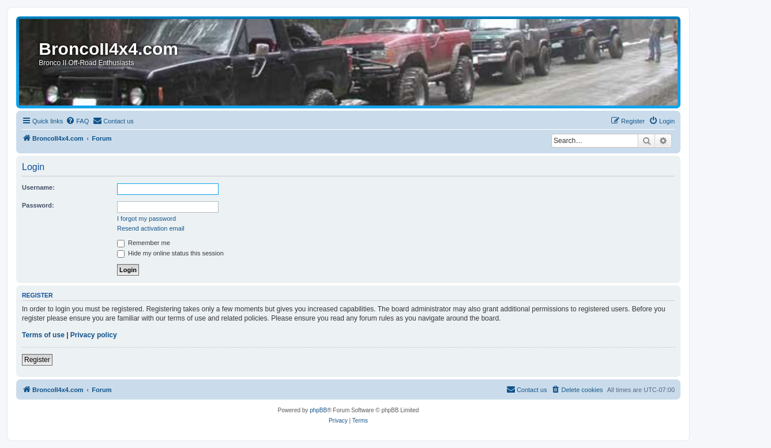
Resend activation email (151, 228)
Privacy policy (93, 335)
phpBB (318, 410)
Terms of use (43, 335)
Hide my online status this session (170, 253)
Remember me (143, 242)
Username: (38, 187)
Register (37, 360)
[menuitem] (77, 121)
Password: (38, 205)
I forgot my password (146, 218)
